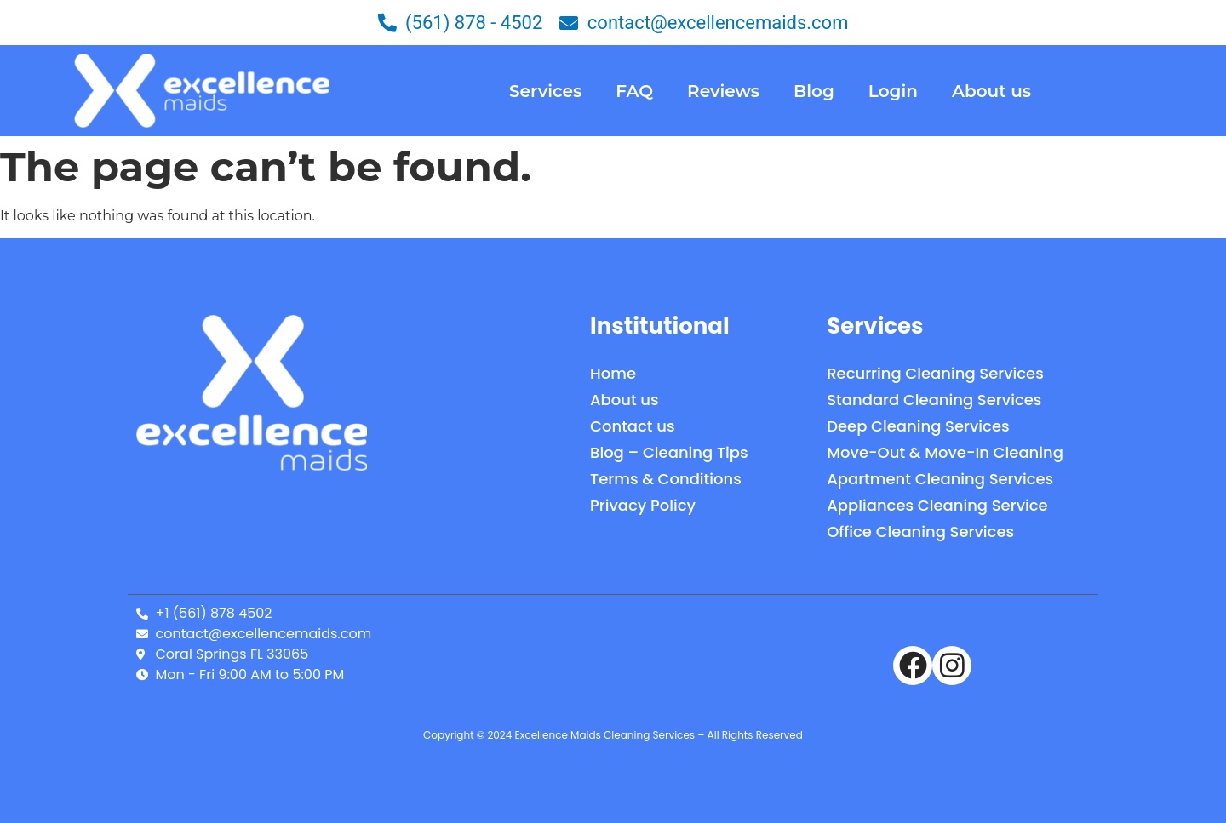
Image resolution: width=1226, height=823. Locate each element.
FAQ (634, 91)
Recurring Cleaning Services (935, 373)
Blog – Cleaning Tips (669, 452)
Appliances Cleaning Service (937, 505)
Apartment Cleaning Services (940, 478)
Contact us (632, 426)
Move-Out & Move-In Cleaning (945, 452)
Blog (813, 91)
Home (613, 373)
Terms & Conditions (666, 478)
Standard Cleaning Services (934, 399)
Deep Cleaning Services (918, 426)
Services (545, 91)
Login (893, 91)
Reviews (723, 91)
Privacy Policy (643, 505)
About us (991, 91)
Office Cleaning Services (920, 531)
